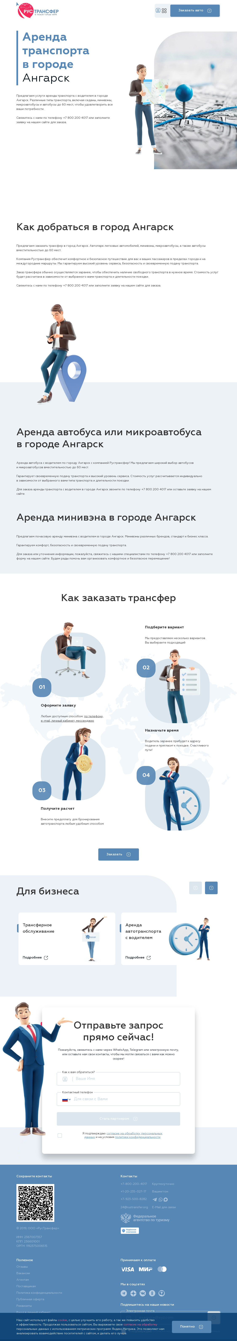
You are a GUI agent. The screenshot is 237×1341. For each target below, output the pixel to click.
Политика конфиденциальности (39, 1292)
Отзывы (22, 1266)
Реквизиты (24, 1305)
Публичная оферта (30, 1299)
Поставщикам (26, 1286)
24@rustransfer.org (134, 1207)
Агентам (22, 1279)
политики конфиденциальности (137, 1137)
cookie (62, 1320)
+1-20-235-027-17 (133, 1191)
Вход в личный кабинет (33, 1312)
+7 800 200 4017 (75, 117)
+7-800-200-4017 (134, 1184)
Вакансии (23, 1273)
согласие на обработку (140, 1324)
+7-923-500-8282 (134, 1199)
